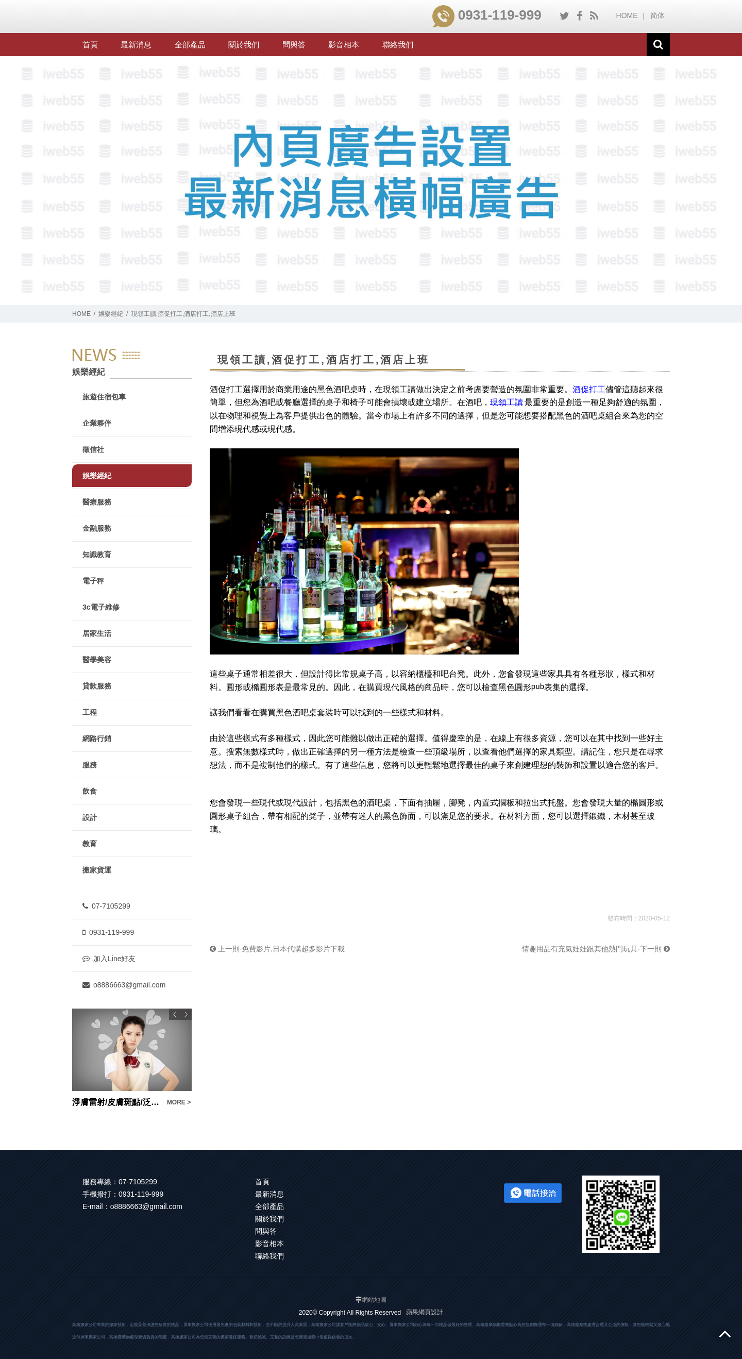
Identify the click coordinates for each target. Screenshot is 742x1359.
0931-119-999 (487, 15)
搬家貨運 (96, 870)
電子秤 (93, 581)
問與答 (294, 44)
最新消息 (136, 44)
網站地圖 (374, 1299)
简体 (657, 15)
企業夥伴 (96, 423)
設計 (89, 817)
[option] (132, 1059)
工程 (89, 712)
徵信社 (93, 449)
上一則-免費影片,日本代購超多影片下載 (277, 949)
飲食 (89, 791)
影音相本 (343, 44)
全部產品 (190, 44)
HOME (627, 15)
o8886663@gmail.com (123, 985)
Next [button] (186, 1014)
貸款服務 (96, 686)
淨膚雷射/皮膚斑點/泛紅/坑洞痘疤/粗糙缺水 (116, 1102)
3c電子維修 (101, 607)
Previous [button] (174, 1014)
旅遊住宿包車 (104, 397)
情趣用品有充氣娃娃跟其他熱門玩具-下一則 (596, 949)
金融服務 (96, 528)
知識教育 (96, 554)
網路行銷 (96, 738)
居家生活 (96, 633)
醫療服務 (96, 502)
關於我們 (243, 44)
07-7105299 (106, 906)
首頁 (90, 44)
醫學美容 (96, 660)
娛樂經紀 (110, 313)
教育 (89, 844)
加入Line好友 (109, 958)
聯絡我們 (397, 44)
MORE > (179, 1102)
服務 (89, 765)
